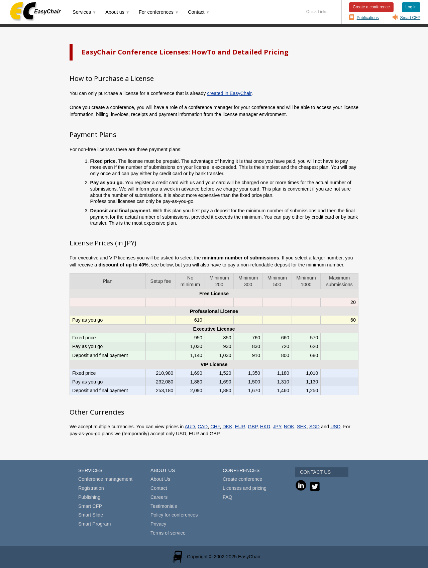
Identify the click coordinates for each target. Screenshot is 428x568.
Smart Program (94, 524)
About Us (160, 479)
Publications (368, 17)
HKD (265, 426)
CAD (203, 426)
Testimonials (163, 506)
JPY (277, 426)
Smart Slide (90, 515)
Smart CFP (410, 17)
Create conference (242, 479)
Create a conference (371, 7)
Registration (91, 488)
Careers (159, 497)
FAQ (227, 497)
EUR (240, 426)
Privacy (158, 524)
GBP (252, 426)
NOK (289, 426)
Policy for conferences (174, 515)
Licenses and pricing (244, 488)
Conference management (105, 479)
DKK (227, 426)
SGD (314, 426)
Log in (411, 7)
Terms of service (168, 533)
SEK (302, 426)
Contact (158, 488)
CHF (215, 426)
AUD (190, 426)
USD (335, 426)
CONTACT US (315, 472)
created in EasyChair (229, 93)
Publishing (89, 497)
